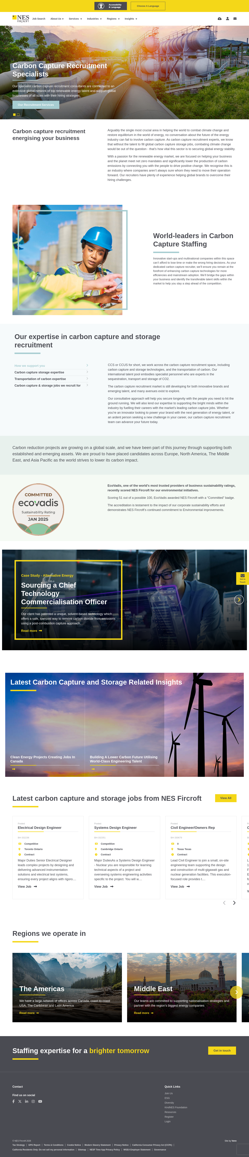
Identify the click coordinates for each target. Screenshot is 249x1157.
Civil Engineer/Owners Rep (193, 828)
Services (74, 18)
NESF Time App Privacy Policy (105, 1150)
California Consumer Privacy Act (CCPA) (152, 1145)
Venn (234, 1141)
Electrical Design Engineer (39, 828)
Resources (170, 1112)
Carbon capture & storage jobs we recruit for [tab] (48, 385)
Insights (130, 18)
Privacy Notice (121, 1145)
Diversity (169, 1102)
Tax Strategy (18, 1145)
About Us (55, 18)
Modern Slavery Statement (98, 1145)
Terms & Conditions (53, 1145)
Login (167, 1121)
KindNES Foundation (176, 1107)
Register (169, 1116)
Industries (93, 18)
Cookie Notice (74, 1145)
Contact (17, 1086)
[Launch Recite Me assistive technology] (110, 6)
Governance (160, 1150)
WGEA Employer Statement (136, 1150)
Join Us (169, 1093)
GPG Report (34, 1145)
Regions (112, 18)
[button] (239, 599)
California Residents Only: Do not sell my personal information (43, 1150)
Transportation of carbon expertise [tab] (40, 379)
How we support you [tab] (30, 366)
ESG (167, 1098)
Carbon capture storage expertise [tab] (39, 372)
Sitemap (82, 1150)
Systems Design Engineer (115, 828)
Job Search (38, 18)
